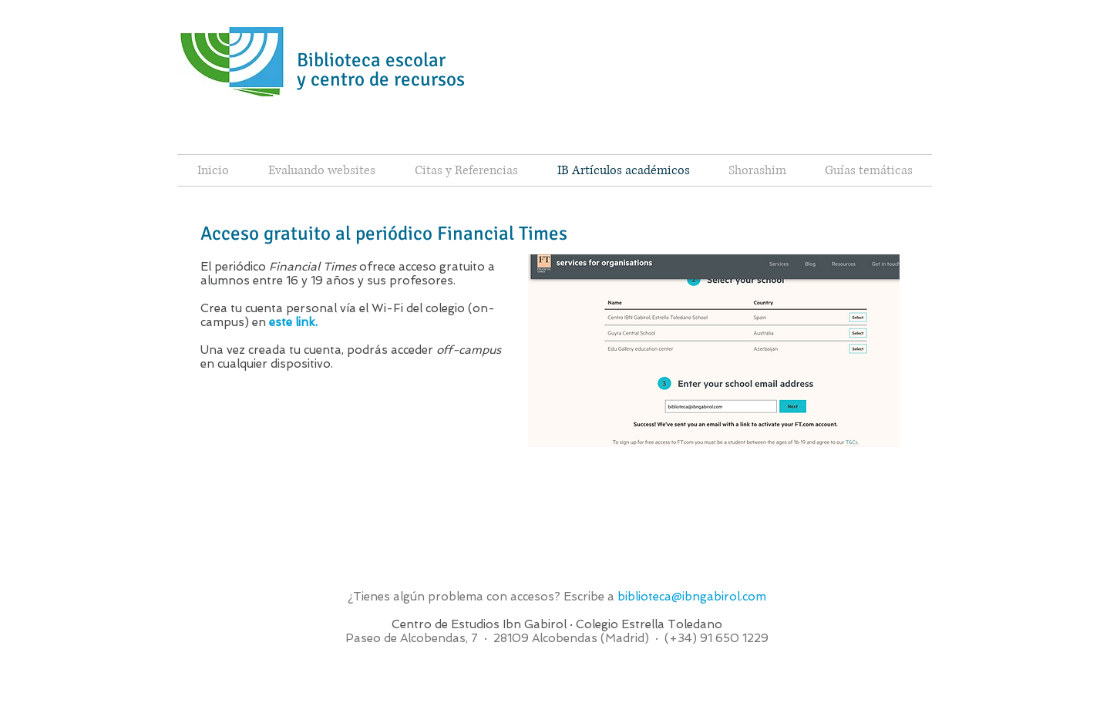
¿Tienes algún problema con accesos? (455, 597)
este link (292, 322)
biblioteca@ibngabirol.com (691, 597)
